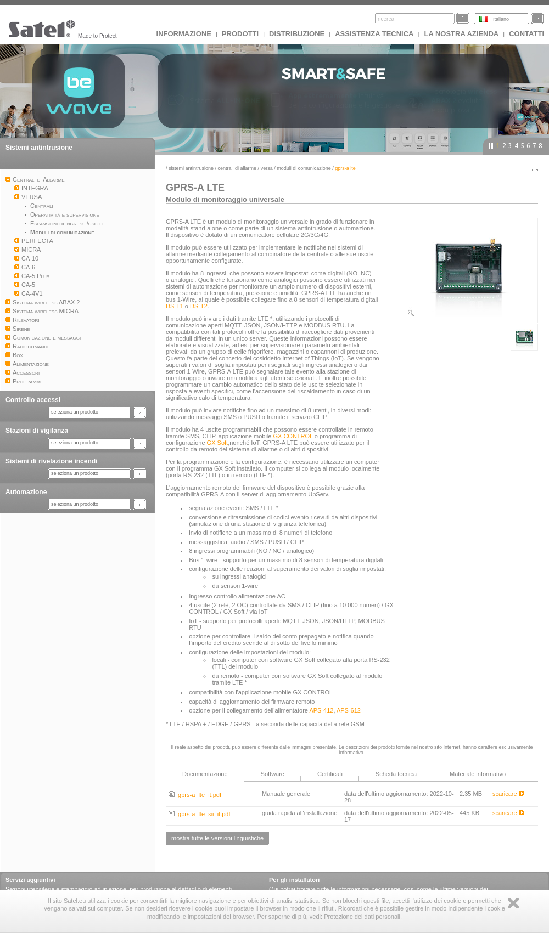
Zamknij (513, 903)
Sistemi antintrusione (38, 147)
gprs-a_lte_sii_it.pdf (200, 814)
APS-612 (349, 710)
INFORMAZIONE (183, 34)
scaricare (508, 793)
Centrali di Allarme (237, 168)
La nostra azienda (461, 34)
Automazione (26, 492)
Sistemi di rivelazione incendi (51, 461)
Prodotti (240, 34)
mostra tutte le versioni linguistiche (217, 838)
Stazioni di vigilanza (36, 430)
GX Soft (217, 442)
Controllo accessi (32, 400)
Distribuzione (296, 34)
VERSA (267, 168)
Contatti (526, 34)
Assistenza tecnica (374, 34)
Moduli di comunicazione (304, 168)
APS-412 (321, 710)
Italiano (501, 19)
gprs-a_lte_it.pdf (195, 794)
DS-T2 (199, 306)
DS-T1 (174, 306)
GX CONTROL (292, 436)
